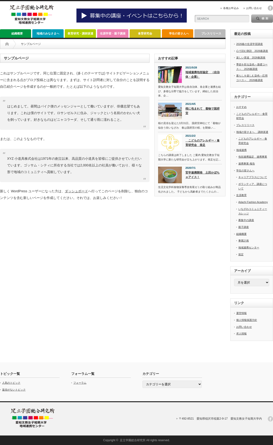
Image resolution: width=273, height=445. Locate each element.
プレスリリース (211, 33)
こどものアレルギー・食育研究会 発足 (202, 143)
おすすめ (241, 107)
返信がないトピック (14, 389)
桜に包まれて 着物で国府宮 (202, 111)
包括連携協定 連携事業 (252, 156)
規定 (241, 254)
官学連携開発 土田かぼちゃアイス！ (202, 175)
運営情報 (241, 313)
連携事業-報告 (246, 163)
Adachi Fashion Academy (253, 202)
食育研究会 (145, 33)
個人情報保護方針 (246, 320)
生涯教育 (241, 195)
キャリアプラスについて (252, 177)
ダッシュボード (76, 191)
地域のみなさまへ (48, 33)
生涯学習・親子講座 (113, 33)
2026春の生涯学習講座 (249, 44)
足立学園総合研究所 (133, 440)
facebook (270, 8)
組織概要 (16, 33)
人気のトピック (11, 382)
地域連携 (241, 150)
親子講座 (243, 227)
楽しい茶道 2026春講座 (250, 57)
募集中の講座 (246, 220)
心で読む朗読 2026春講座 (252, 50)
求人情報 (241, 333)
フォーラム (79, 382)
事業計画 (243, 240)
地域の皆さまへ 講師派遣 (252, 132)
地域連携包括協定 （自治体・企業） (202, 74)
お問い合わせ (254, 8)
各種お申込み (231, 8)
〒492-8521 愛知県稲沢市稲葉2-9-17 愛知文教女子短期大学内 (220, 418)
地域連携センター (248, 247)
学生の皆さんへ (179, 33)
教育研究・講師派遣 (80, 33)
